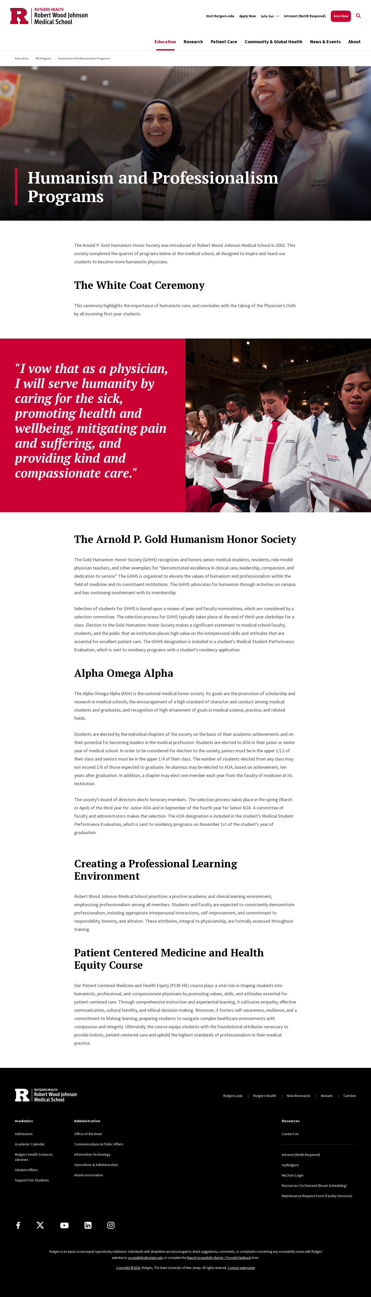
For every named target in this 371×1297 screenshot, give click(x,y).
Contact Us (290, 1133)
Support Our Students (32, 1180)
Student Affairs (26, 1170)
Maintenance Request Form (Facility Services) (317, 1196)
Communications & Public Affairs (98, 1144)
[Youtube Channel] (64, 1225)
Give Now (340, 16)
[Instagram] (110, 1225)
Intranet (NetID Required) (305, 16)
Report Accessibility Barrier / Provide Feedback (219, 1258)
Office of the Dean (88, 1133)
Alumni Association (88, 1175)
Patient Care (224, 42)
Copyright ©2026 (128, 1268)
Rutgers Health (264, 1095)
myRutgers (290, 1165)
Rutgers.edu (232, 1095)
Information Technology (92, 1154)
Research (193, 42)
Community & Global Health (273, 42)
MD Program (43, 58)
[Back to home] (46, 1095)
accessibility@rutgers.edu (145, 1258)
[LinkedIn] (88, 1225)
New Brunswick (298, 1095)
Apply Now (247, 16)
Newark (327, 1095)
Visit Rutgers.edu (220, 16)
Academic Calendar (30, 1144)
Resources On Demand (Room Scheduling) (314, 1185)
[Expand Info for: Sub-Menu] (270, 16)
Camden (349, 1095)
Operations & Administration (96, 1164)
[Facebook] (18, 1225)
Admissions (24, 1133)
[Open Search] (358, 16)
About (354, 42)
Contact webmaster (241, 1268)
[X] (40, 1225)
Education (165, 42)
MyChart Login (292, 1175)
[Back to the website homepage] (49, 16)
